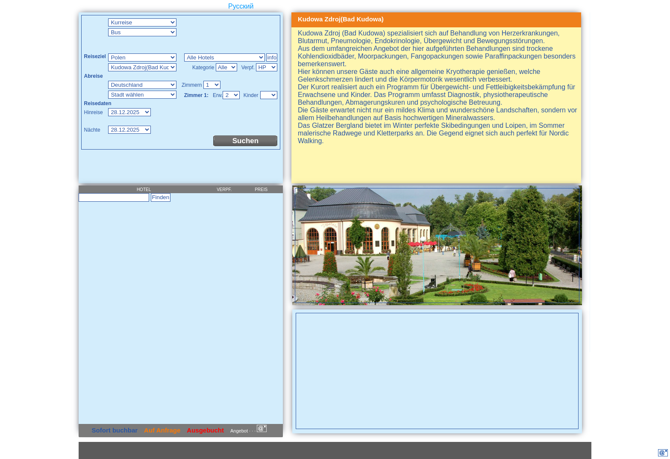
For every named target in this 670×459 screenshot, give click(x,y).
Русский (240, 6)
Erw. (218, 95)
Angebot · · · (248, 430)
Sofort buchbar (115, 430)
